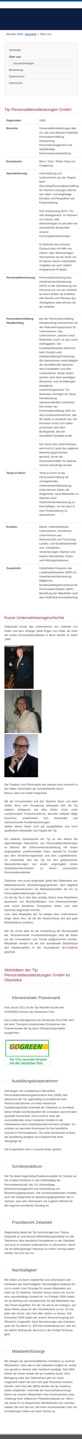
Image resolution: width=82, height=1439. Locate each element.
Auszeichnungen (23, 63)
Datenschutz (16, 76)
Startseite (30, 34)
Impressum (16, 83)
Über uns (15, 56)
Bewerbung (16, 69)
